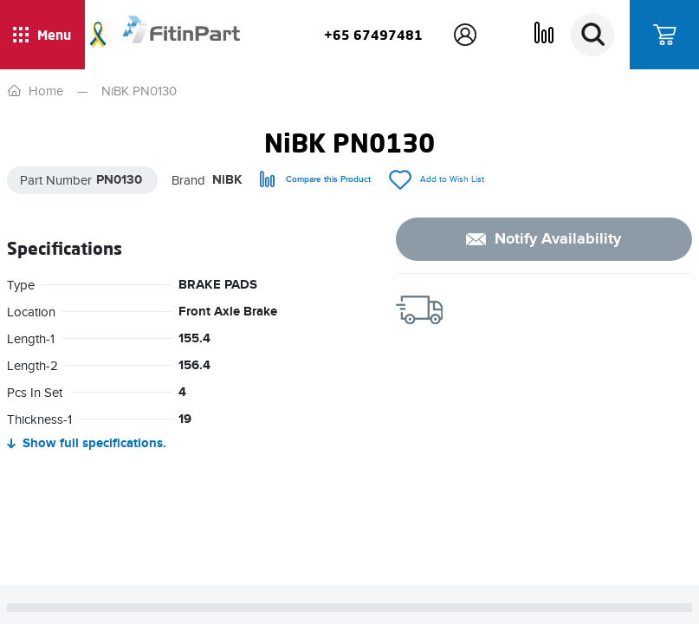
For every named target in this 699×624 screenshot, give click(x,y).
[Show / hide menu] (42, 34)
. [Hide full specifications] (86, 444)
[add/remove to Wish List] (436, 180)
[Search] (592, 34)
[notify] (544, 239)
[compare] (315, 180)
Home (46, 91)
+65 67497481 (373, 34)
